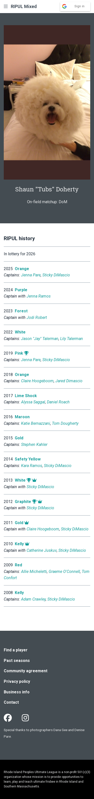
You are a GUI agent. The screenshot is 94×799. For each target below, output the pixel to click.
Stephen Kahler (34, 444)
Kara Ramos (31, 465)
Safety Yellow (28, 459)
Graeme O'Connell (64, 571)
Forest (21, 311)
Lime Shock (26, 395)
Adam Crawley (33, 599)
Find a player (16, 650)
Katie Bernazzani (35, 423)
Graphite (23, 501)
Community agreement (25, 670)
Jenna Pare (31, 275)
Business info (17, 692)
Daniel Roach (58, 402)
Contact (11, 702)
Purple (21, 289)
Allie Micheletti (34, 571)
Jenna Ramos (39, 296)
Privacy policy (17, 681)
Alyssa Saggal (33, 402)
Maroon (22, 416)
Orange (22, 268)
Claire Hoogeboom (37, 381)
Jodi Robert (37, 317)
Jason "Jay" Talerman (39, 338)
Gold (19, 438)
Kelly (19, 543)
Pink (19, 353)
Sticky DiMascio (56, 275)
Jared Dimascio (68, 381)
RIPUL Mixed (24, 6)
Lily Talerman (71, 338)
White (20, 332)
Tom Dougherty (65, 423)
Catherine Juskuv (42, 550)
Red (18, 565)
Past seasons (17, 660)
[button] (6, 6)
